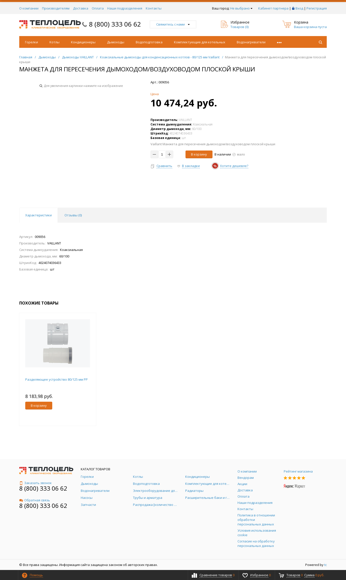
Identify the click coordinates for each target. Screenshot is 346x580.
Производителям (56, 8)
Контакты (154, 8)
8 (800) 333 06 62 (115, 24)
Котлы (55, 42)
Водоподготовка (149, 42)
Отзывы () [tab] (73, 215)
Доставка (80, 8)
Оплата (98, 8)
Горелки (31, 42)
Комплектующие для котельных (199, 42)
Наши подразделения (124, 8)
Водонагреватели (251, 42)
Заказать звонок (35, 483)
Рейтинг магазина (298, 471)
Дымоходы (115, 42)
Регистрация (316, 8)
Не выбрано (241, 8)
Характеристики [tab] (38, 215)
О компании (28, 8)
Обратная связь (34, 500)
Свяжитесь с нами (173, 24)
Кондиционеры (83, 42)
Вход (299, 8)
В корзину (199, 154)
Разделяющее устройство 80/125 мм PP (56, 379)
